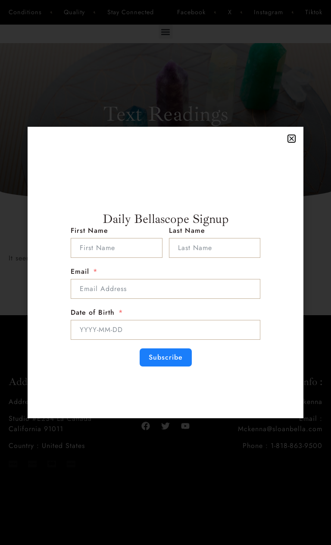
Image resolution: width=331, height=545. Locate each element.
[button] (291, 138)
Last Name (187, 230)
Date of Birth (93, 312)
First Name (89, 230)
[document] (165, 272)
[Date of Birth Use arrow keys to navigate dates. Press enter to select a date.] (165, 330)
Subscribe (166, 357)
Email (80, 271)
